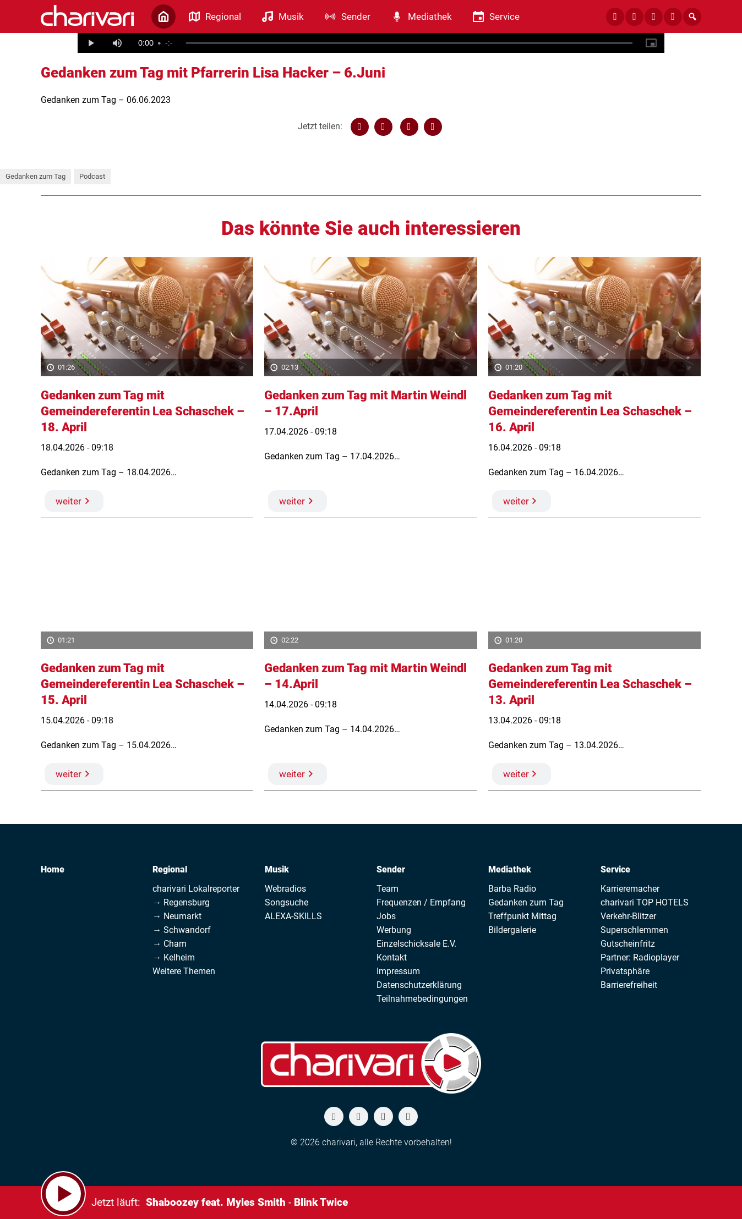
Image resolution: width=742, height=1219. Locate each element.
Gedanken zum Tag (36, 176)
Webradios (285, 888)
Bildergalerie (512, 930)
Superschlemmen (634, 930)
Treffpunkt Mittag (522, 916)
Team (388, 888)
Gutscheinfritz (628, 943)
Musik (277, 869)
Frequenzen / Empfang (421, 902)
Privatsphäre (625, 971)
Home (52, 869)
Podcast (92, 176)
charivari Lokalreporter (195, 888)
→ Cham (169, 943)
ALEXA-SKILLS (293, 916)
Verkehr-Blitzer (628, 916)
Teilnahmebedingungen (422, 998)
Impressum (398, 971)
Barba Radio (512, 888)
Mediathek (509, 869)
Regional (169, 869)
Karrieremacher (630, 888)
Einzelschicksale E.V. (416, 943)
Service (615, 869)
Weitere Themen (183, 971)
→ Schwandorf (181, 930)
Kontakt (392, 957)
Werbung (394, 930)
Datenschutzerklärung (419, 985)
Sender (391, 869)
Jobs (386, 916)
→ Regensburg (181, 902)
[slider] (409, 43)
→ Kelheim (173, 957)
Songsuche (286, 902)
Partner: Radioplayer (640, 957)
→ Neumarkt (176, 916)
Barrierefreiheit (629, 985)
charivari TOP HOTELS (645, 902)
